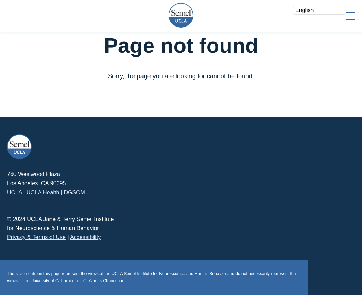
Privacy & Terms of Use (36, 237)
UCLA (14, 192)
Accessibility (85, 237)
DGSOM (74, 192)
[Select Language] (319, 10)
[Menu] (350, 15)
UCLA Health (43, 192)
